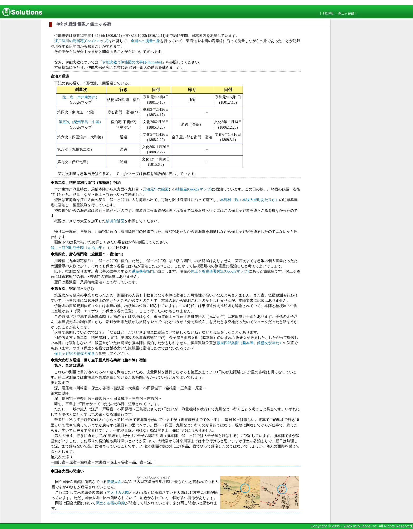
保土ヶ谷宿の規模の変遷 (74, 353)
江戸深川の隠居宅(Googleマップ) (81, 41)
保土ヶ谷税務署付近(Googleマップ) (220, 271)
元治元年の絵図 (156, 189)
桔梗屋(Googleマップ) (194, 189)
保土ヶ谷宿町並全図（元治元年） (78, 247)
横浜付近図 (115, 221)
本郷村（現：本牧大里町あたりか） (249, 200)
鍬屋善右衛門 (143, 271)
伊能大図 (114, 482)
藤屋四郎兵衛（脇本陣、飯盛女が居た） (250, 343)
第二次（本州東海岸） (80, 97)
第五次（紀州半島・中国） (81, 122)
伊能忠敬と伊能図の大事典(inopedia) (132, 62)
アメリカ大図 (118, 492)
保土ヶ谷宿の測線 (110, 503)
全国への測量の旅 (145, 41)
